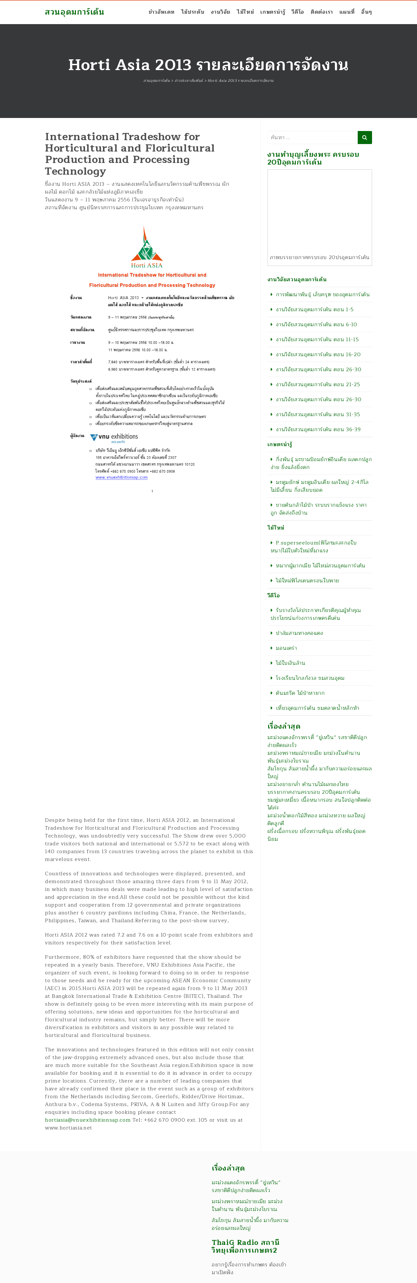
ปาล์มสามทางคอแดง (299, 633)
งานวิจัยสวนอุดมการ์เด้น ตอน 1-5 (315, 309)
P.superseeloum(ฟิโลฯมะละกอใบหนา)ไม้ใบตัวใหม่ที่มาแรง (314, 547)
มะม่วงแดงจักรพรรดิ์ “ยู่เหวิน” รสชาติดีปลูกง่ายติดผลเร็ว (317, 741)
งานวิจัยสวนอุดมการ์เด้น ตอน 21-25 (318, 384)
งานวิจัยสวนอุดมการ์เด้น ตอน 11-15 (317, 339)
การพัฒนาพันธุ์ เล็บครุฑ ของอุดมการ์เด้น (323, 294)
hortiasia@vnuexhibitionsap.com (88, 1120)
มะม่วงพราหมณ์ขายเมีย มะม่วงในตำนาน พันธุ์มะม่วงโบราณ (314, 757)
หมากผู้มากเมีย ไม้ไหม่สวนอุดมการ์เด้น (321, 565)
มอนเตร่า (286, 648)
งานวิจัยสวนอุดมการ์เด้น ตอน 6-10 (316, 324)
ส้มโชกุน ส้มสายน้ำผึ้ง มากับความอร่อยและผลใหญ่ (319, 773)
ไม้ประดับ (192, 12)
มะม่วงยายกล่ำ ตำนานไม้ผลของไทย (308, 784)
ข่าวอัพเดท (162, 12)
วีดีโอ (298, 12)
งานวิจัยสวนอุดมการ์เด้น (297, 279)
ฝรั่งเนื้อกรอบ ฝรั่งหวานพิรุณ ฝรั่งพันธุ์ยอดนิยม (316, 835)
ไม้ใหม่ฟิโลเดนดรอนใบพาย (307, 580)
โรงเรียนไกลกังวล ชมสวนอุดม (310, 678)
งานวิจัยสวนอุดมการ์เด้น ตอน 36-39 (318, 429)
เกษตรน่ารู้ (272, 12)
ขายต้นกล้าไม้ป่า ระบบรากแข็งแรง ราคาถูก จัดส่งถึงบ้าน (319, 509)
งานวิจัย (220, 12)
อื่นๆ (366, 12)
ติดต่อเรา (322, 12)
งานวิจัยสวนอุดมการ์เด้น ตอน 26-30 (318, 369)
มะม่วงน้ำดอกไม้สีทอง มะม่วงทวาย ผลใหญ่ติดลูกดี (316, 819)
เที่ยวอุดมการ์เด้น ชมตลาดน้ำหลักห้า (317, 708)
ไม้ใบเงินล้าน (290, 663)
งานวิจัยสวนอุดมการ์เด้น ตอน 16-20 (318, 354)
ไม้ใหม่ (245, 12)
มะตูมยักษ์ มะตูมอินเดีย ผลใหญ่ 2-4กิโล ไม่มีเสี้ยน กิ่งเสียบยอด (320, 486)
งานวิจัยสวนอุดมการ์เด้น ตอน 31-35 (318, 414)
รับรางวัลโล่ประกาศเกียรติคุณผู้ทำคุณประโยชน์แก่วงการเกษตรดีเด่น (316, 614)
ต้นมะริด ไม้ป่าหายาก (300, 693)
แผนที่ (347, 12)
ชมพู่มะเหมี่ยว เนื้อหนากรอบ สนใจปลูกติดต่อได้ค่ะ (319, 804)
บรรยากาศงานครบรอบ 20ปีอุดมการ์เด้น (313, 792)
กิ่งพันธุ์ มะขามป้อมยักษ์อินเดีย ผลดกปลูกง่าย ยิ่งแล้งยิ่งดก (321, 463)
